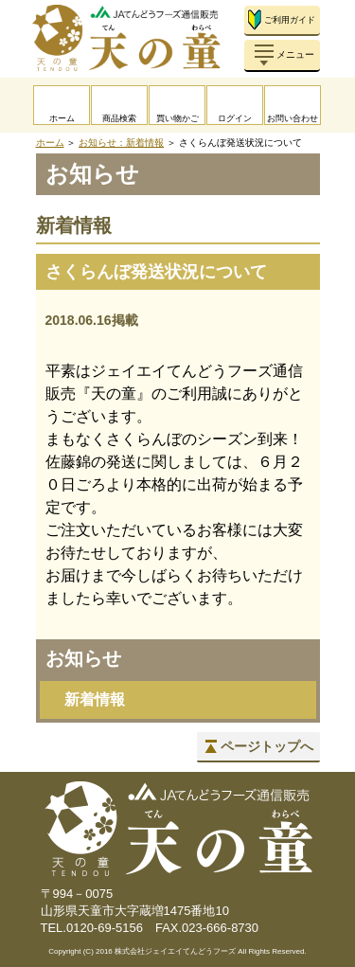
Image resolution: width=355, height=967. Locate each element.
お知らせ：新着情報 (121, 142)
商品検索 (119, 118)
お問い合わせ (292, 118)
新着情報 (94, 699)
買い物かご (177, 118)
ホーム (62, 118)
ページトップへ (267, 746)
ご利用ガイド (289, 20)
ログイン (235, 118)
